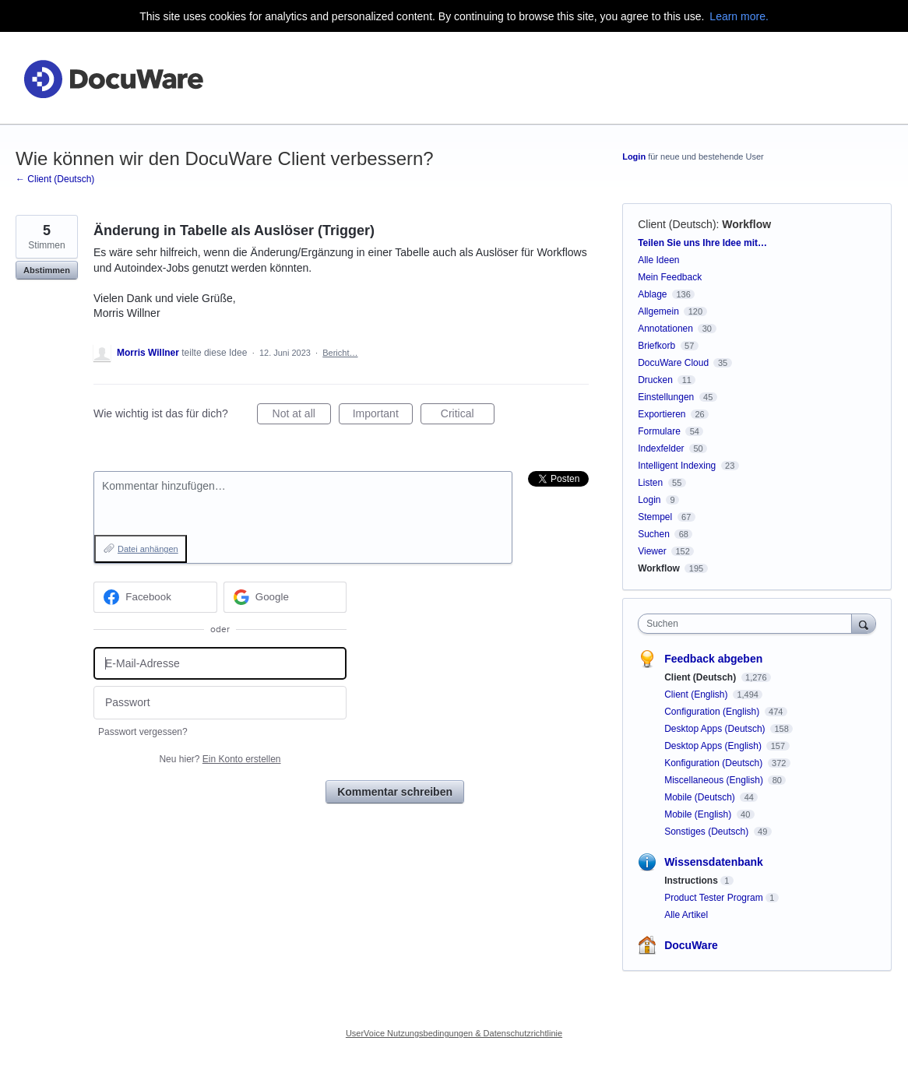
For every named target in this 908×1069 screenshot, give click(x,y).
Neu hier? (219, 759)
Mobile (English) (699, 814)
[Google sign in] (285, 597)
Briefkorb (656, 345)
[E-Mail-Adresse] (220, 663)
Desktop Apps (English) (714, 745)
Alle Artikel (686, 914)
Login (634, 156)
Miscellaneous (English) (714, 780)
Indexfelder (661, 448)
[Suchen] (863, 623)
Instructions (691, 880)
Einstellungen (666, 397)
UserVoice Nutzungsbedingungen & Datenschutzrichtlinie (454, 1033)
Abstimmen (46, 270)
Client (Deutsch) (677, 224)
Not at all (302, 415)
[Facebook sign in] (155, 597)
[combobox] (748, 623)
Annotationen (665, 328)
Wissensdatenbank (713, 862)
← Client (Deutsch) (55, 179)
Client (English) (697, 694)
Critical (467, 415)
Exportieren (661, 414)
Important (383, 415)
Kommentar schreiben (394, 792)
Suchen (654, 534)
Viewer (652, 551)
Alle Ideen (658, 260)
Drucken (655, 380)
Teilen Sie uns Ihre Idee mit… (702, 242)
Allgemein (658, 311)
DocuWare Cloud (673, 362)
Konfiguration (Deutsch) (714, 763)
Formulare (659, 431)
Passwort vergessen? (143, 731)
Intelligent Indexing (677, 465)
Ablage (652, 294)
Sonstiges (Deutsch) (707, 831)
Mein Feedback (670, 277)
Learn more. (738, 16)
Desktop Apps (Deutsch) (716, 728)
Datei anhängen (148, 549)
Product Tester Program (713, 897)
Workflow (746, 224)
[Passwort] (220, 702)
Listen (650, 482)
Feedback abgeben (713, 658)
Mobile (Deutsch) (700, 797)
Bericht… (339, 352)
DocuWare (691, 945)
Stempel (655, 517)
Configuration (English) (713, 711)
